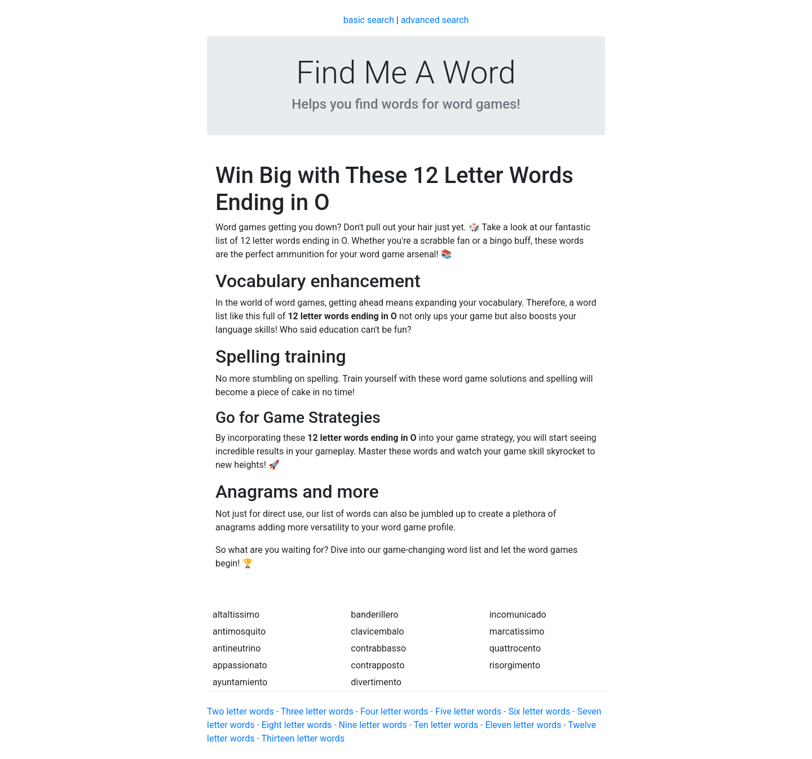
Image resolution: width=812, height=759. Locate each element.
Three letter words (317, 711)
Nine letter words (373, 725)
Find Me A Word (405, 72)
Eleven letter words (523, 725)
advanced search (435, 20)
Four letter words (394, 711)
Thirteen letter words (303, 738)
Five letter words (468, 711)
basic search (368, 20)
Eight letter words (297, 725)
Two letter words (240, 711)
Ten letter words (446, 725)
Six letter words (539, 711)
